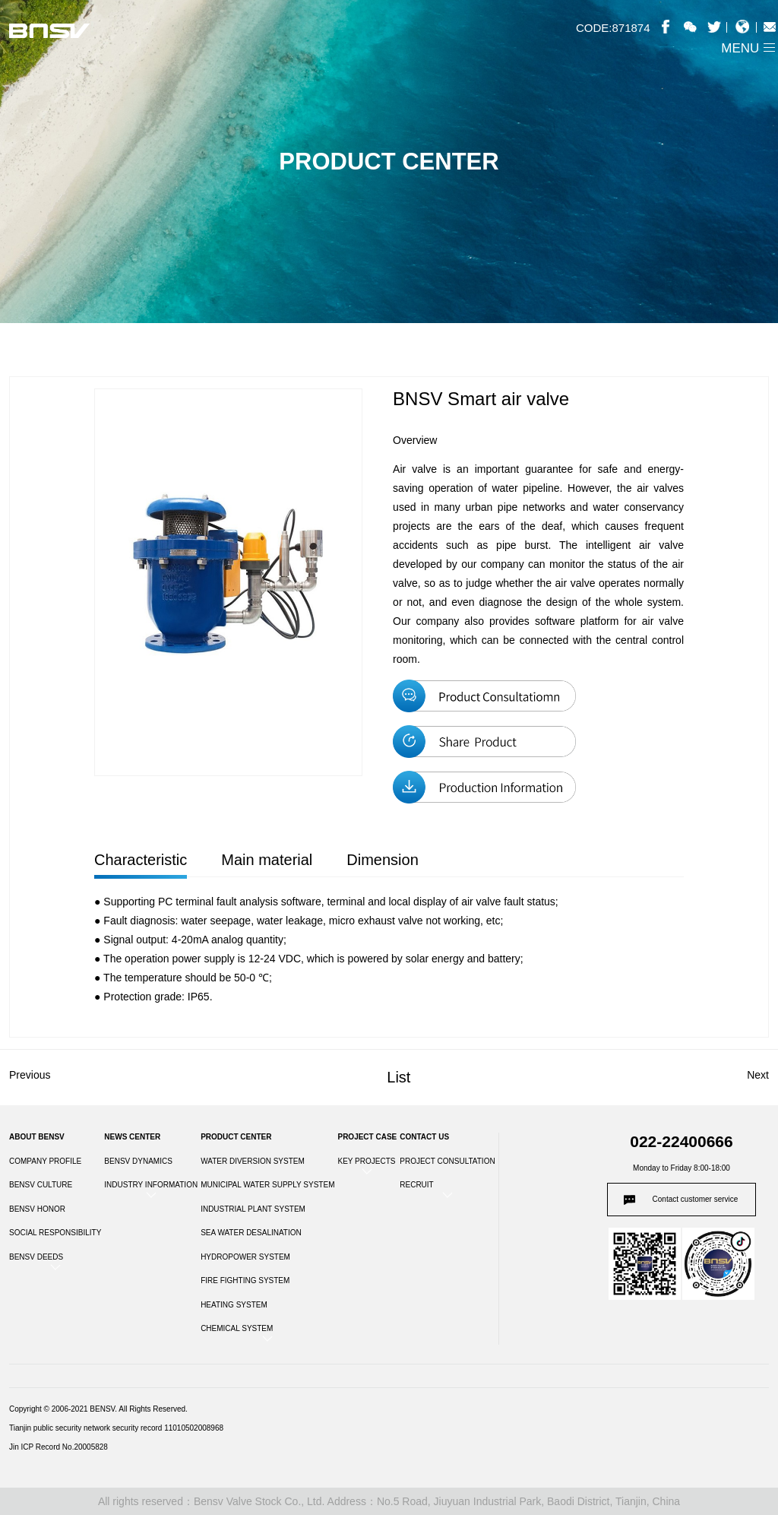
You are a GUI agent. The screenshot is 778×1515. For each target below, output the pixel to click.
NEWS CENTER (132, 1137)
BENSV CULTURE (40, 1185)
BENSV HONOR (37, 1209)
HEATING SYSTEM (234, 1305)
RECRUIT (416, 1185)
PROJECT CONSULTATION (447, 1161)
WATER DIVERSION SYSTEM (253, 1161)
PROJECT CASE (367, 1137)
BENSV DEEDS (36, 1257)
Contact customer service (695, 1199)
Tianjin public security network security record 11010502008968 (116, 1428)
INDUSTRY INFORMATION (151, 1185)
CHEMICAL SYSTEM (237, 1328)
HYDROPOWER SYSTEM (245, 1257)
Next (758, 1075)
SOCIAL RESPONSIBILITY (55, 1232)
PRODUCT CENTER (236, 1137)
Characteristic (140, 859)
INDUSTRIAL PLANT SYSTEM (253, 1209)
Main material (266, 859)
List (398, 1077)
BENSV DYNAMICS (138, 1161)
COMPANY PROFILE (45, 1161)
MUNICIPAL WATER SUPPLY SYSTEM (267, 1185)
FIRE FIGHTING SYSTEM (245, 1280)
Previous (29, 1075)
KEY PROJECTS (366, 1161)
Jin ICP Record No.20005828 (58, 1447)
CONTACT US (424, 1137)
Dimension (382, 859)
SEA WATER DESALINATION (251, 1232)
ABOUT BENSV (37, 1137)
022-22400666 (681, 1141)
